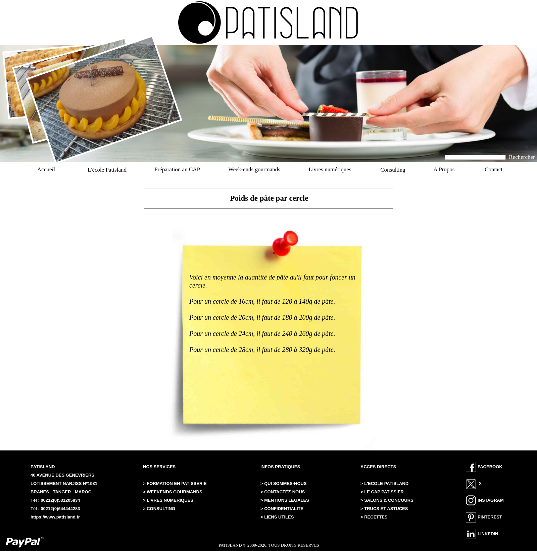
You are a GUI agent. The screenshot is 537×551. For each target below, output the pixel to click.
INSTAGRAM (491, 500)
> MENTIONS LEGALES (284, 500)
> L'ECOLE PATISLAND (384, 483)
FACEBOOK (490, 466)
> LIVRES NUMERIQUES (168, 500)
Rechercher (522, 157)
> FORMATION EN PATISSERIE (175, 483)
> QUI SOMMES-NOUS (283, 483)
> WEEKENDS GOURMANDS (172, 491)
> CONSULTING (159, 508)
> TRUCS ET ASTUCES (384, 508)
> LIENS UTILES (277, 516)
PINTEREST (490, 516)
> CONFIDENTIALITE (281, 508)
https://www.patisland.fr (55, 516)
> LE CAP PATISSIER (382, 491)
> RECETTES (374, 516)
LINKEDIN (488, 533)
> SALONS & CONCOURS (386, 500)
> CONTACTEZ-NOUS (282, 491)
